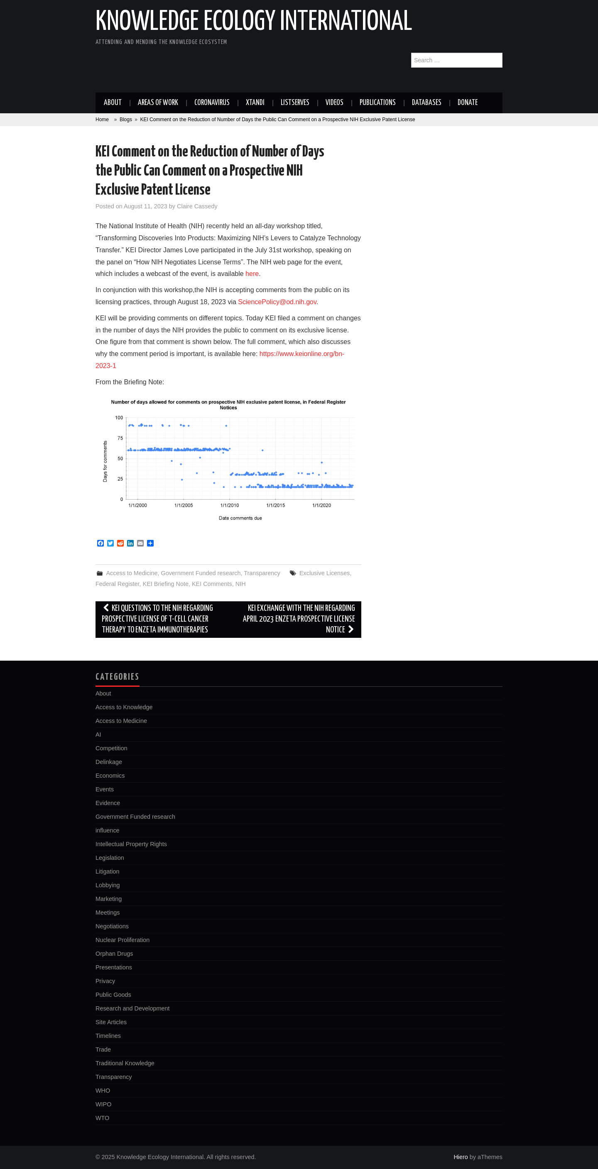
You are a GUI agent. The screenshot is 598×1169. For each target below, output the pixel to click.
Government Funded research (200, 573)
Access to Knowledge (124, 707)
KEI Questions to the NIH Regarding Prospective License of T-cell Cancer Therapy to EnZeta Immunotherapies (157, 619)
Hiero (460, 1157)
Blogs (126, 119)
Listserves (295, 103)
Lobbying (108, 885)
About (113, 103)
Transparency (262, 573)
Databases (426, 103)
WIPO (103, 1104)
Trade (103, 1049)
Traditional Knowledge (125, 1063)
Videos (334, 103)
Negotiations (112, 926)
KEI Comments (212, 584)
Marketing (109, 899)
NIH (240, 584)
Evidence (108, 803)
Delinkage (109, 762)
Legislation (110, 857)
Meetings (108, 912)
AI (98, 734)
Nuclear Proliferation (123, 940)
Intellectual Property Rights (131, 844)
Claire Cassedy (197, 206)
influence (108, 830)
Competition (111, 748)
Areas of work (158, 103)
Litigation (108, 871)
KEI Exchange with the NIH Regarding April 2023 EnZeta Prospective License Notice (299, 619)
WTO (102, 1118)
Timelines (108, 1035)
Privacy (105, 981)
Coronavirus (212, 103)
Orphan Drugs (114, 953)
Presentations (114, 967)
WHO (103, 1090)
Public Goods (113, 994)
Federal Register (118, 584)
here (252, 273)
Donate (468, 103)
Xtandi (255, 103)
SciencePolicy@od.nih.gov (277, 301)
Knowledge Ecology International (254, 22)
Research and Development (132, 1008)
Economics (110, 775)
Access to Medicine (131, 573)
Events (105, 789)
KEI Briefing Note (166, 584)
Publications (378, 103)
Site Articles (111, 1022)
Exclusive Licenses (324, 573)
